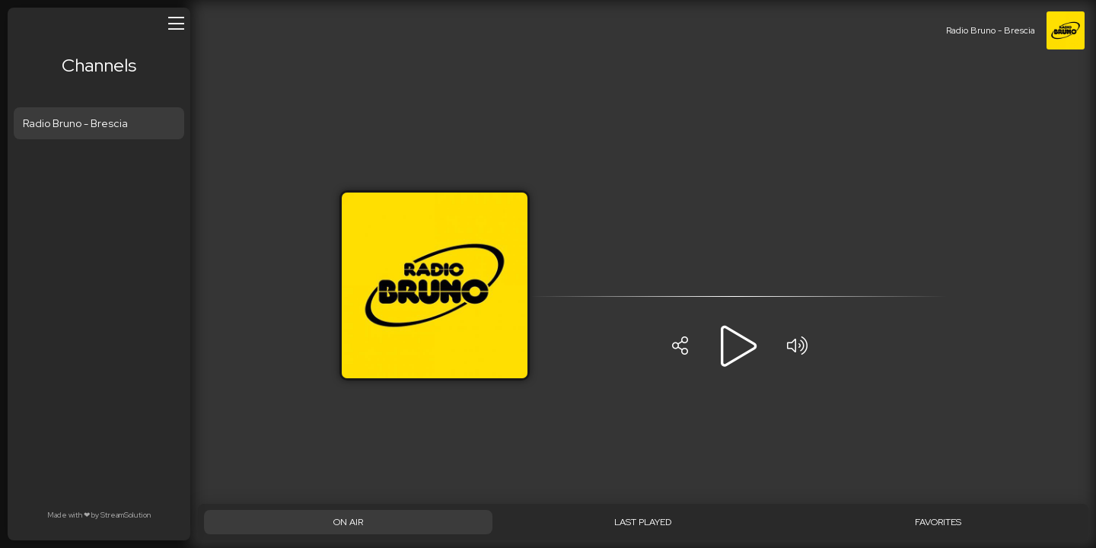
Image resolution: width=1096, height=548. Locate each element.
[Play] (738, 346)
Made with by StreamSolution (99, 515)
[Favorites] (938, 522)
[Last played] (643, 522)
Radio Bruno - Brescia (75, 123)
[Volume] (797, 346)
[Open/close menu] (175, 23)
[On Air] (348, 522)
